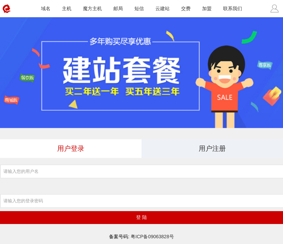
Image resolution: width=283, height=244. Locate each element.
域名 (45, 8)
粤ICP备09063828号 (152, 236)
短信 (139, 8)
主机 (66, 8)
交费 (186, 8)
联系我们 (232, 8)
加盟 (207, 8)
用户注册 (212, 148)
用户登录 (70, 148)
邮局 (118, 8)
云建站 (162, 8)
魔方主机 (92, 8)
